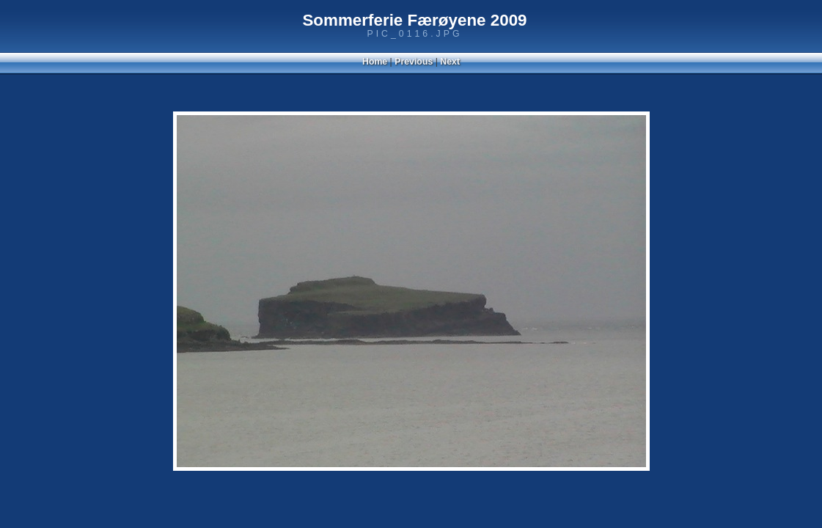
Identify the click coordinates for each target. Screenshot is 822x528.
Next (450, 61)
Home (374, 61)
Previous (414, 61)
